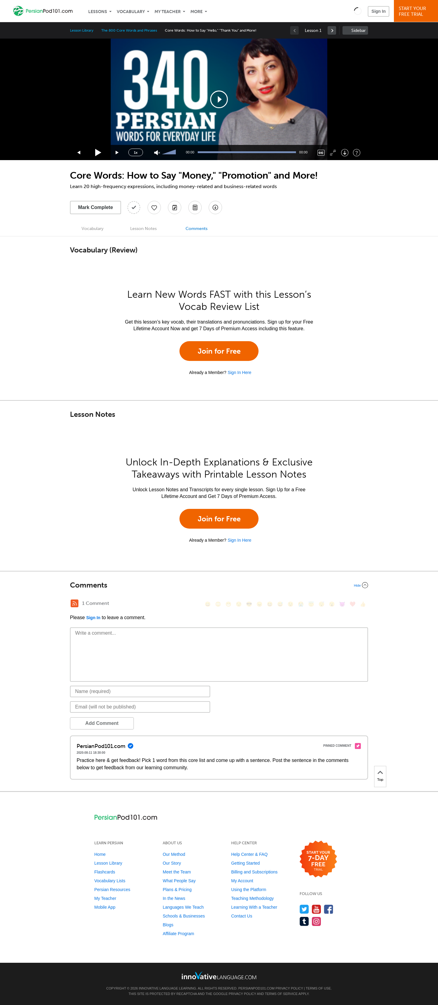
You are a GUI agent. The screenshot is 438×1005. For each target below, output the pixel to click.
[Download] (345, 152)
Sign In (378, 11)
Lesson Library (81, 30)
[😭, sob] (301, 604)
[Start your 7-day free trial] (318, 859)
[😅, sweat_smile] (280, 604)
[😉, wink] (290, 604)
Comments (196, 228)
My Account (242, 880)
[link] (332, 30)
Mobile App (104, 907)
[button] (358, 11)
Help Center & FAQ (249, 854)
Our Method (174, 854)
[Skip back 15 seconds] (79, 152)
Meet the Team (177, 872)
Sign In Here (239, 372)
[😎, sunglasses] (249, 604)
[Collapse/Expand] (219, 585)
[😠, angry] (259, 604)
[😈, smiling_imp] (342, 604)
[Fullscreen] (333, 152)
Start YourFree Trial (417, 11)
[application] (219, 99)
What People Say (179, 880)
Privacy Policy (289, 988)
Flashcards (104, 872)
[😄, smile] (208, 604)
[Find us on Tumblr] (304, 921)
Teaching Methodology (252, 898)
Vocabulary (131, 11)
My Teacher (168, 11)
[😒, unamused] (239, 604)
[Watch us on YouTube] (316, 909)
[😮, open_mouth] (332, 604)
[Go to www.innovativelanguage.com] (219, 975)
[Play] (98, 152)
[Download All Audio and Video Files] (215, 207)
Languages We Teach (183, 907)
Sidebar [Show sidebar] (358, 30)
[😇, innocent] (311, 604)
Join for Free (219, 351)
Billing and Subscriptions (254, 872)
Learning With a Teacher (254, 907)
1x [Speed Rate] (135, 152)
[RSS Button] (74, 603)
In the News (174, 898)
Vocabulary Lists (109, 880)
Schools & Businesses (184, 916)
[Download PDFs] (195, 207)
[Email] (140, 707)
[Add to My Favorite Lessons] (154, 207)
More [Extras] (196, 11)
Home (100, 854)
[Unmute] (157, 152)
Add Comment (101, 723)
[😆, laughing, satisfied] (270, 604)
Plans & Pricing (177, 889)
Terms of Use (318, 988)
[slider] (170, 152)
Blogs (168, 924)
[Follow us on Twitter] (304, 909)
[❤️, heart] (352, 604)
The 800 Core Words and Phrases (129, 30)
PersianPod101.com (256, 988)
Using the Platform (248, 889)
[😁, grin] (228, 604)
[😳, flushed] (218, 604)
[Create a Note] (174, 207)
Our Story (172, 863)
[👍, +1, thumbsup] (363, 604)
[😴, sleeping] (321, 604)
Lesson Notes (143, 228)
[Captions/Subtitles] (321, 152)
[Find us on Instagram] (316, 921)
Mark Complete (95, 207)
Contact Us (241, 916)
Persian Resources (112, 889)
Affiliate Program (178, 933)
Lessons (97, 11)
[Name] (140, 691)
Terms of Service (281, 994)
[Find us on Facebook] (328, 909)
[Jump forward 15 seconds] (117, 152)
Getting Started (245, 863)
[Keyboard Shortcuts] (356, 152)
